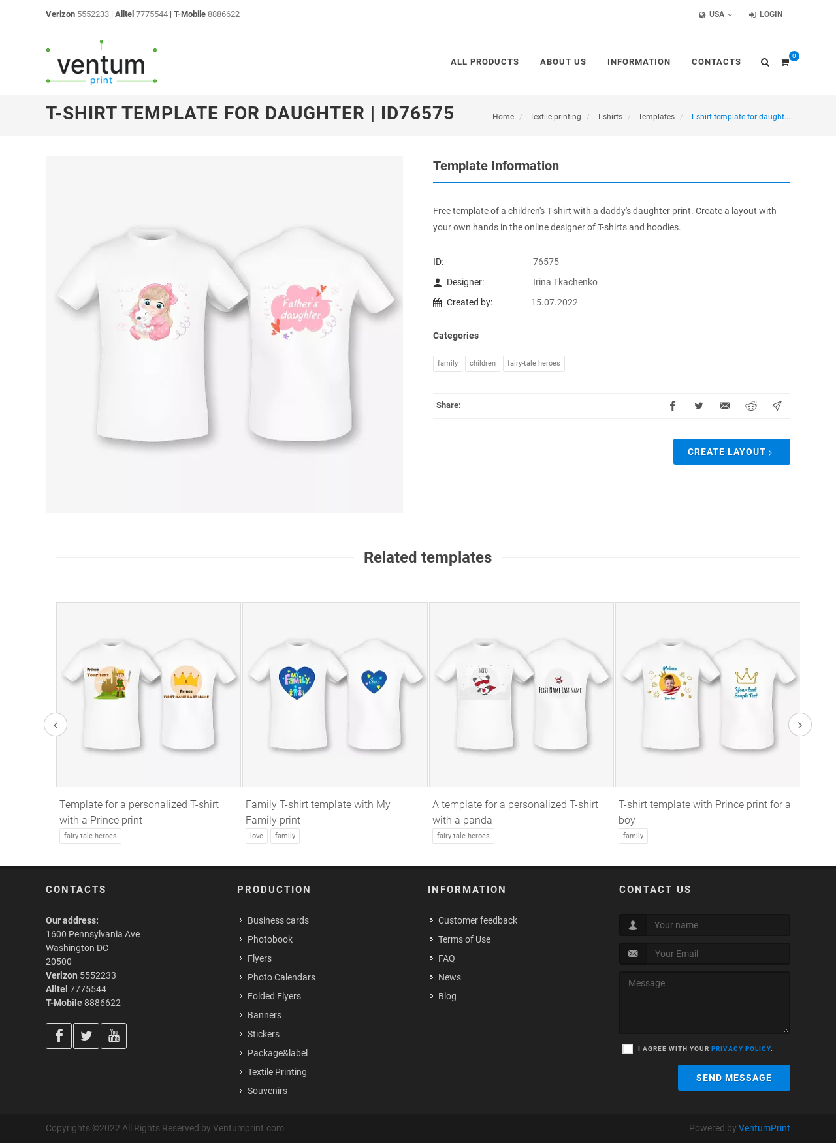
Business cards (278, 920)
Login (765, 15)
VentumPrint (764, 1128)
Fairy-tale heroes (533, 363)
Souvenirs (267, 1091)
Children (483, 363)
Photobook (270, 939)
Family (448, 363)
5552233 (93, 14)
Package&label (278, 1053)
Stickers (264, 1034)
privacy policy (741, 1048)
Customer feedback (477, 920)
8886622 (224, 14)
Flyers (260, 958)
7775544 (152, 14)
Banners (264, 1015)
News (449, 977)
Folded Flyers (274, 996)
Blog (447, 996)
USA (716, 15)
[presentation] (55, 724)
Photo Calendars (281, 977)
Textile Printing (277, 1072)
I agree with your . (705, 1048)
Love (256, 836)
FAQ (446, 958)
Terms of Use (464, 939)
